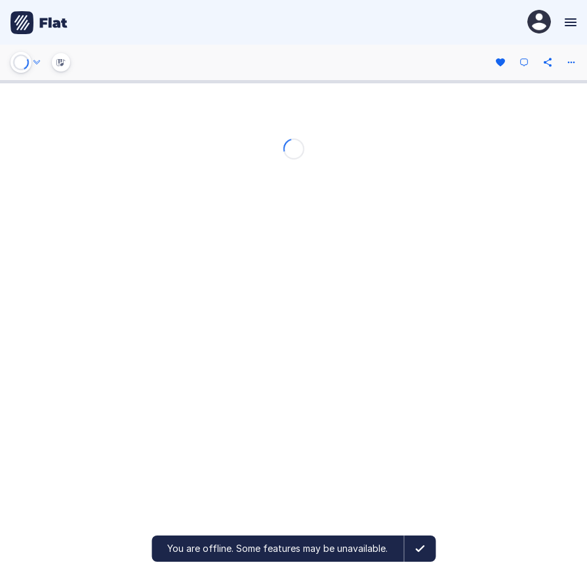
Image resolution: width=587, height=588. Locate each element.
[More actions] (571, 62)
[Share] (547, 62)
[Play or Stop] (20, 62)
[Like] (500, 62)
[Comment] (524, 62)
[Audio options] (36, 62)
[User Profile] (539, 22)
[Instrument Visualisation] (61, 62)
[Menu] (569, 22)
